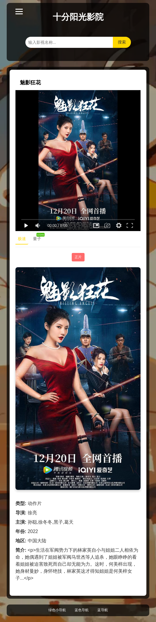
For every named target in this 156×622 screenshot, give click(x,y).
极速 (22, 238)
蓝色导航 (82, 610)
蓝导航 (102, 610)
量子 (38, 237)
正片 (78, 257)
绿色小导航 (57, 610)
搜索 (122, 42)
